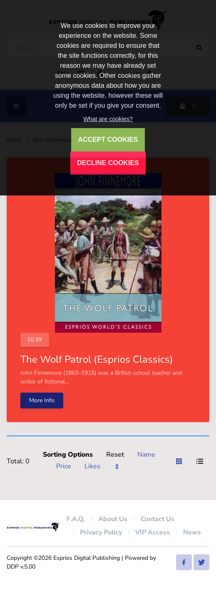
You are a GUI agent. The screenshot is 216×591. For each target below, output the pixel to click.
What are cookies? (108, 119)
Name (146, 454)
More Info (42, 400)
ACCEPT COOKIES (108, 139)
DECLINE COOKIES (108, 162)
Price (63, 466)
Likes (92, 466)
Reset (115, 454)
